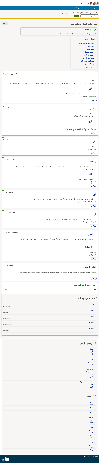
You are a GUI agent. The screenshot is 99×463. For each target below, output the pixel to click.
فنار (92, 304)
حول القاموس (75, 8)
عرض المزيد (93, 100)
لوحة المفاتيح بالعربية (89, 8)
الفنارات (91, 322)
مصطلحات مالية (89, 64)
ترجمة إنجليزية (89, 67)
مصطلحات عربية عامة (87, 61)
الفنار (92, 310)
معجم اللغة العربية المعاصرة (85, 43)
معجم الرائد (90, 49)
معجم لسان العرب (88, 58)
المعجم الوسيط (89, 52)
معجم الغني (90, 46)
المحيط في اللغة (89, 55)
